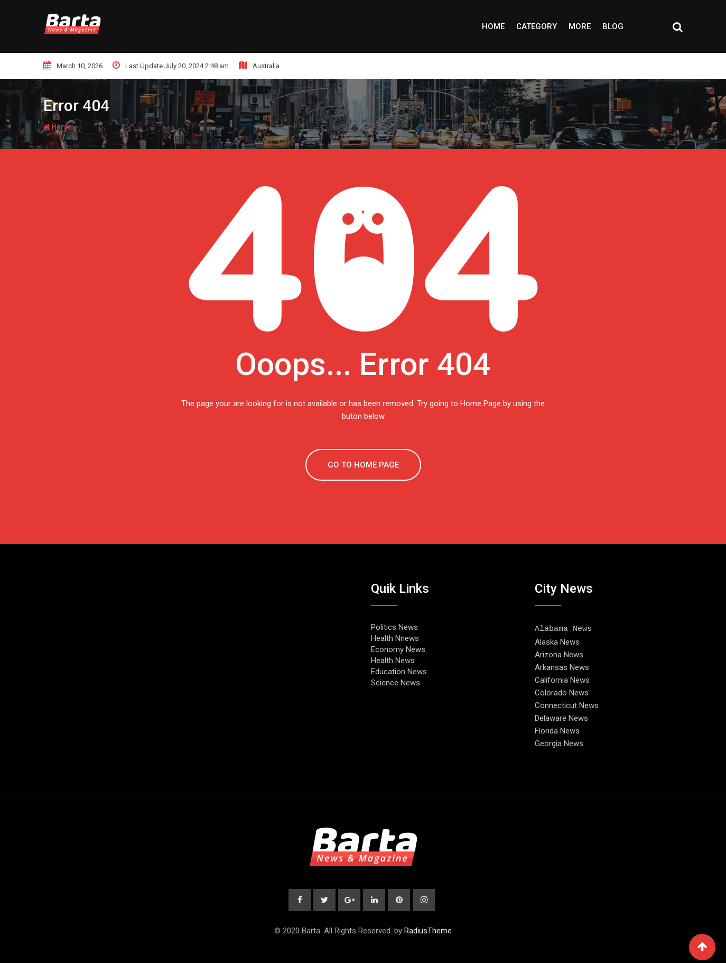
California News (562, 679)
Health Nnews (395, 638)
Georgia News (559, 743)
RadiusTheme (428, 930)
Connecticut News (567, 705)
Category (536, 26)
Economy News (398, 649)
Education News (399, 671)
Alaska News (557, 641)
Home (493, 26)
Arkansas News (562, 667)
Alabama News (563, 628)
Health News (393, 660)
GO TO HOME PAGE (363, 465)
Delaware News (561, 717)
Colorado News (562, 692)
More (580, 26)
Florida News (557, 730)
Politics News (394, 627)
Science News (395, 682)
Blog (612, 26)
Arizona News (559, 654)
